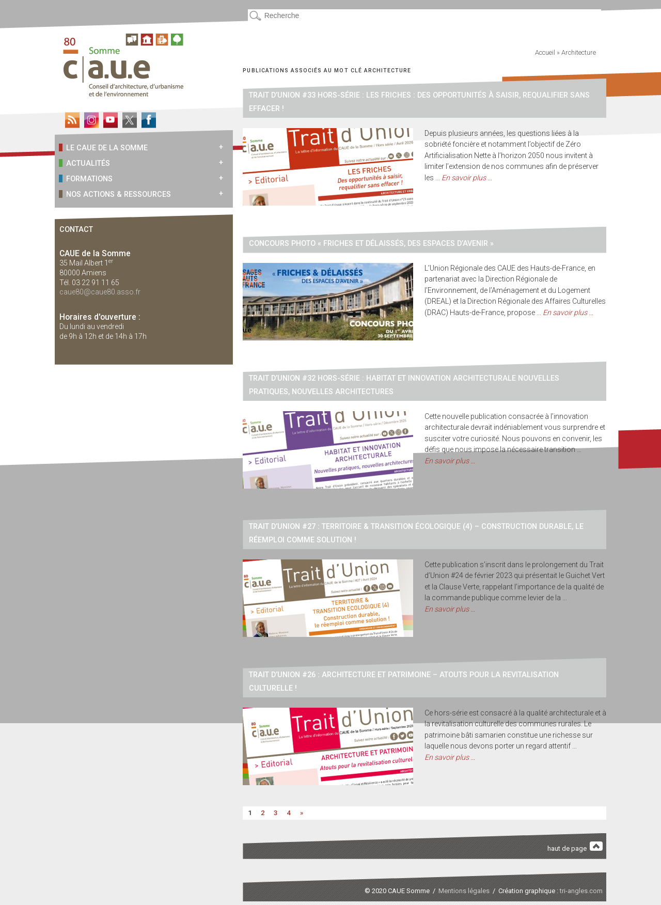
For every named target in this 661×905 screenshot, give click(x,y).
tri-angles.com (581, 891)
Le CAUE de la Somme (103, 147)
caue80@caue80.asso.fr (99, 292)
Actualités (84, 163)
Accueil (545, 52)
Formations (86, 178)
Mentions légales (464, 891)
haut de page (575, 846)
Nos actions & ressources (115, 194)
